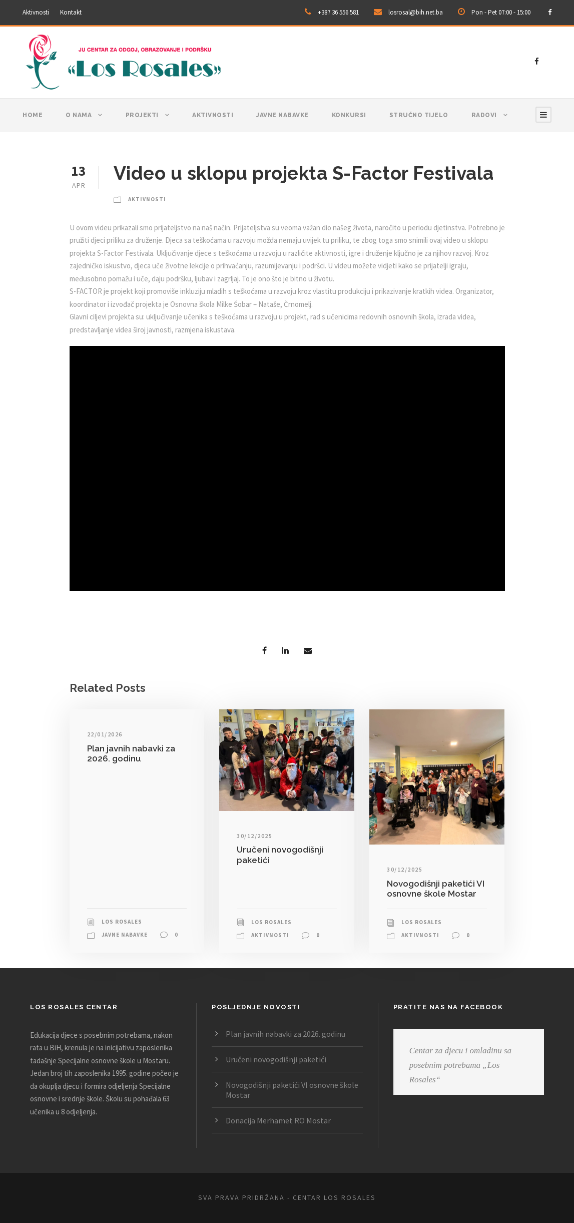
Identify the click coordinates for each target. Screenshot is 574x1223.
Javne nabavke (282, 115)
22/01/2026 (105, 734)
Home (33, 115)
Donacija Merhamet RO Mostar (278, 1120)
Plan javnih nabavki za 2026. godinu (131, 753)
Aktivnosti (36, 12)
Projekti (142, 115)
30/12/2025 (254, 836)
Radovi (484, 115)
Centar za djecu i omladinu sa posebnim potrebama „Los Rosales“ (460, 1065)
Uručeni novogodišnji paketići (276, 1059)
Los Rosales (122, 921)
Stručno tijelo (418, 115)
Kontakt (71, 12)
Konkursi (349, 115)
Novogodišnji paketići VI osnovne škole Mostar (435, 889)
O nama (79, 115)
